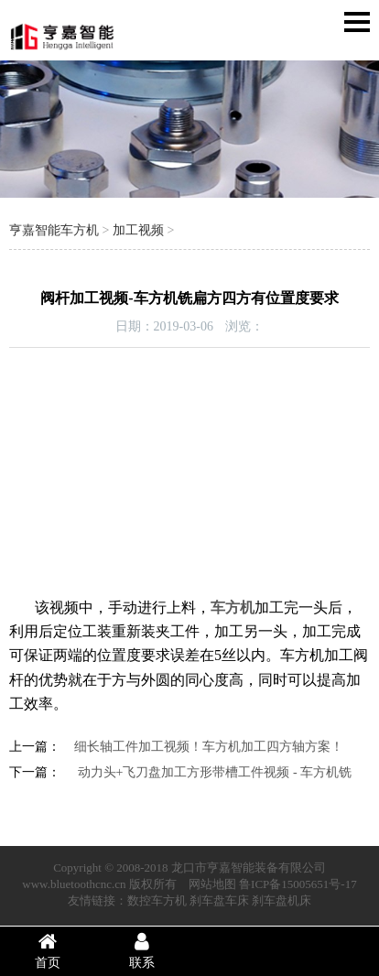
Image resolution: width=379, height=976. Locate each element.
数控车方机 (157, 900)
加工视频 (138, 230)
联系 (142, 950)
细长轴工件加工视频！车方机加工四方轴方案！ (208, 747)
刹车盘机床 (281, 900)
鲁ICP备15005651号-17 (298, 884)
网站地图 (212, 884)
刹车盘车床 (219, 900)
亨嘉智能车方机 (54, 230)
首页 (47, 950)
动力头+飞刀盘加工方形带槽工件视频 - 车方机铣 (213, 772)
